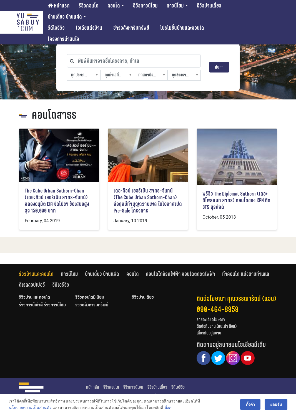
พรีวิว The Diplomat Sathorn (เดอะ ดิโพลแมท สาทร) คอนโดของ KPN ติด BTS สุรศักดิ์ (236, 200)
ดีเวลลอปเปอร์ (32, 285)
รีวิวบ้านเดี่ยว (209, 5)
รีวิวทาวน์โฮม (145, 5)
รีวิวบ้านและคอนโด (36, 274)
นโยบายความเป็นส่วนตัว (30, 408)
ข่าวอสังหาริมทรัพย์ (131, 28)
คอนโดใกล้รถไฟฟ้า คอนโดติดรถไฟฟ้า (180, 274)
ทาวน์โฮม (175, 5)
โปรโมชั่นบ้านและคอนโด (182, 28)
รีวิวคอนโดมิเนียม (89, 297)
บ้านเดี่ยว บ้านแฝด (65, 17)
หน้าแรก (59, 5)
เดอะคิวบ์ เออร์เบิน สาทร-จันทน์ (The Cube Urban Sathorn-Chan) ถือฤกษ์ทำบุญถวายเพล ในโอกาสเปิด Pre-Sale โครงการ (148, 201)
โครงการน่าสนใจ (63, 39)
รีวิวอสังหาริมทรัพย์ (91, 305)
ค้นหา (219, 67)
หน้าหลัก (92, 387)
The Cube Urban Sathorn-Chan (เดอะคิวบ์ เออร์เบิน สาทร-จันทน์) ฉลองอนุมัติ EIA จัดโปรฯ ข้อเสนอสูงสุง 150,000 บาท (57, 201)
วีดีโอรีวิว (56, 28)
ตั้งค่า (168, 408)
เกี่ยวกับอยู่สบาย (209, 333)
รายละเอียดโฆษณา (211, 319)
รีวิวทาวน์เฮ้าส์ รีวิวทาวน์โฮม (42, 305)
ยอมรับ (276, 404)
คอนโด (113, 5)
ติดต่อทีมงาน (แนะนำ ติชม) (217, 326)
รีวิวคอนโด (89, 5)
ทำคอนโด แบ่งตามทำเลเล (245, 274)
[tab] (40, 273)
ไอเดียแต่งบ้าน (89, 28)
